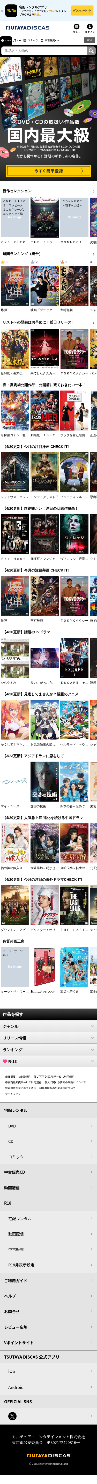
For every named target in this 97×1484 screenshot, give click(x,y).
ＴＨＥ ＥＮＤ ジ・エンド (51, 245)
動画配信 (12, 1190)
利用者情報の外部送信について (57, 1091)
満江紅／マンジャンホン (48, 561)
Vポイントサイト (19, 1345)
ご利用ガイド (15, 1283)
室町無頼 (66, 313)
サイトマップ (13, 1096)
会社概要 (10, 1079)
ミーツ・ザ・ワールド (16, 994)
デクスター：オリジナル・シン (52, 933)
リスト (76, 34)
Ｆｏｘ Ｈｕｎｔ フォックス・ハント (29, 561)
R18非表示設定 (21, 1267)
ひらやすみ (8, 685)
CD (24, 43)
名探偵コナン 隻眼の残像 (19, 438)
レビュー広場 (15, 1330)
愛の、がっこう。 (43, 685)
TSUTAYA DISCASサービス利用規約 (54, 1079)
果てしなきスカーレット (48, 376)
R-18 (48, 1064)
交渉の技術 (38, 809)
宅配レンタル (20, 1221)
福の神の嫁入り (12, 871)
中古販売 (16, 1252)
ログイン (90, 34)
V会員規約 (25, 1079)
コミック (41, 43)
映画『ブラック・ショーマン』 (52, 313)
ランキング (48, 1052)
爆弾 (4, 313)
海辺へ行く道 (69, 994)
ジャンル (48, 1029)
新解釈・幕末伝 (12, 376)
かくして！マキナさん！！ (19, 747)
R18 (89, 43)
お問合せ (12, 1314)
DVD (10, 43)
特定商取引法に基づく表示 (20, 1091)
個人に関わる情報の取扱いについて (65, 1085)
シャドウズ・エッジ (15, 500)
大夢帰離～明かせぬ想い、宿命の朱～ (57, 871)
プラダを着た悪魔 (72, 438)
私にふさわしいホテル (46, 994)
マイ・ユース (10, 809)
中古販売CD (63, 43)
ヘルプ (10, 1298)
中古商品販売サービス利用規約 (23, 1085)
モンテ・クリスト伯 (44, 500)
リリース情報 (48, 1040)
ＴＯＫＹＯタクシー (74, 376)
